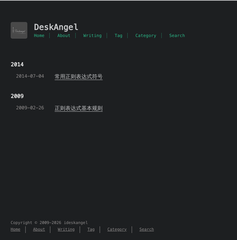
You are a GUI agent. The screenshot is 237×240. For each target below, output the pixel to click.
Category (145, 35)
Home (39, 35)
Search (177, 35)
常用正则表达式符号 (79, 76)
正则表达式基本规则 (79, 108)
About (63, 35)
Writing (92, 35)
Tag (119, 35)
